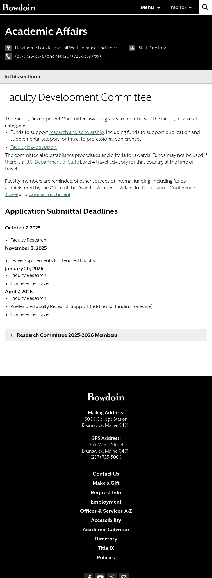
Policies (106, 557)
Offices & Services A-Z (106, 511)
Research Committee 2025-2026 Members (67, 335)
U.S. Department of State (52, 162)
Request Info (106, 492)
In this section (20, 77)
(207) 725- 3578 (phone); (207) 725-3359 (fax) (58, 56)
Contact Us (106, 474)
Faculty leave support (33, 147)
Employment (106, 502)
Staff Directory (152, 47)
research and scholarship (76, 132)
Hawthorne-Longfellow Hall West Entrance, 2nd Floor (66, 47)
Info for (177, 7)
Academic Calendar (106, 529)
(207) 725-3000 (106, 457)
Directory (106, 539)
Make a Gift (106, 483)
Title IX (106, 548)
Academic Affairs (46, 31)
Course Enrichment (49, 194)
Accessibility (106, 520)
